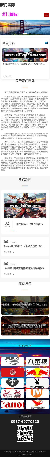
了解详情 (7, 252)
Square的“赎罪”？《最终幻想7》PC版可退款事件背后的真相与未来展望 (25, 64)
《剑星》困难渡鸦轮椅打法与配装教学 (24, 268)
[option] (25, 212)
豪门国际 (7, 5)
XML (31, 455)
